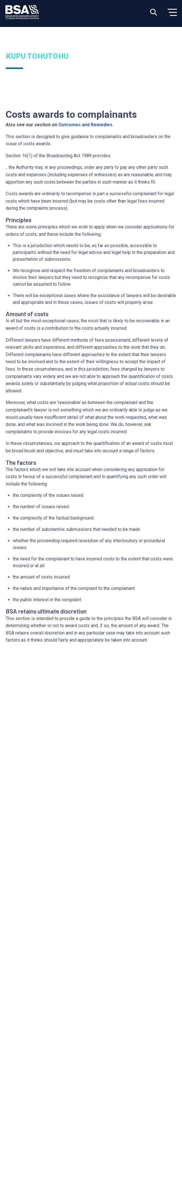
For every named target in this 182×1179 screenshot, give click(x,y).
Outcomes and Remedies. (85, 124)
